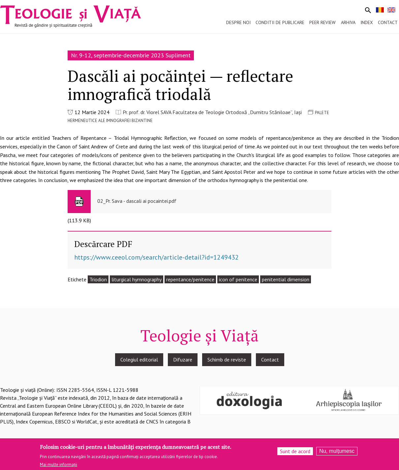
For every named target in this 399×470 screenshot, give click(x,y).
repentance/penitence (190, 279)
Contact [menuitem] (388, 22)
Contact (270, 359)
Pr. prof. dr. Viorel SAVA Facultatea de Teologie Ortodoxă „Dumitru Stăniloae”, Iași (212, 112)
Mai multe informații (58, 467)
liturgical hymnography (136, 279)
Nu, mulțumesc (336, 453)
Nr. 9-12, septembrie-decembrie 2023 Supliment (131, 55)
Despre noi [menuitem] (238, 22)
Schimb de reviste (226, 359)
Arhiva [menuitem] (348, 22)
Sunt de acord (295, 453)
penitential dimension (285, 279)
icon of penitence (238, 279)
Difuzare (182, 359)
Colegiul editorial (139, 359)
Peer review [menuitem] (322, 22)
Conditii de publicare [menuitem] (280, 22)
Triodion (98, 279)
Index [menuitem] (366, 22)
